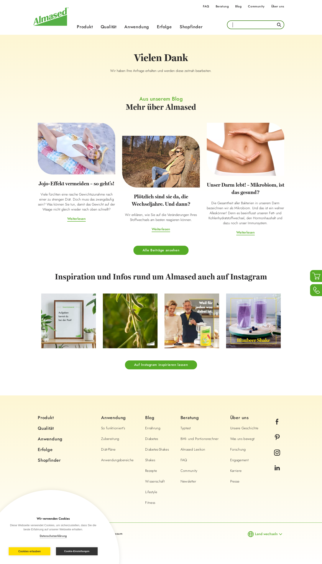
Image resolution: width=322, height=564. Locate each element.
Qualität (109, 27)
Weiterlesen (76, 218)
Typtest (186, 428)
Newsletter (188, 481)
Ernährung (152, 428)
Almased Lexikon (193, 449)
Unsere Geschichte (244, 428)
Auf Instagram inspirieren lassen (161, 364)
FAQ (206, 6)
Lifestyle (151, 491)
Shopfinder (191, 27)
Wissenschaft (155, 481)
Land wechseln (266, 533)
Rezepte (151, 470)
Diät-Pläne (108, 449)
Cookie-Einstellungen (76, 551)
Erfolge (164, 27)
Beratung (222, 6)
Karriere (236, 470)
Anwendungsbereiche (117, 460)
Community (256, 6)
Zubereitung (110, 438)
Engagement (239, 460)
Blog (238, 6)
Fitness (150, 502)
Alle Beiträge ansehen (161, 250)
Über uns (277, 6)
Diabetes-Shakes (157, 449)
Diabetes (151, 438)
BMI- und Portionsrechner (199, 438)
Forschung (238, 449)
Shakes (150, 460)
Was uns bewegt (242, 438)
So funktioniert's (113, 428)
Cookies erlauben (29, 551)
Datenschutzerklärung (53, 536)
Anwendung (136, 27)
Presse (235, 481)
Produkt (85, 27)
